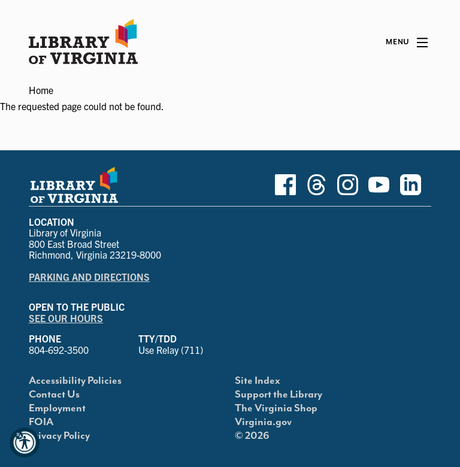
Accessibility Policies (75, 381)
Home (41, 90)
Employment (57, 408)
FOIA (41, 422)
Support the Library (278, 395)
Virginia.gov (263, 422)
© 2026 (252, 436)
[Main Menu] (407, 42)
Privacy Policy (59, 436)
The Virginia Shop (276, 408)
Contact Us (54, 395)
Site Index (257, 381)
